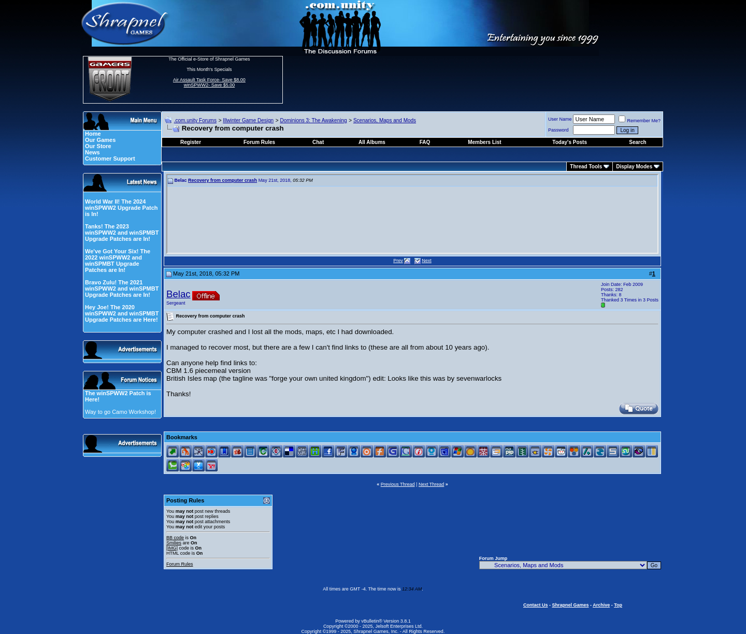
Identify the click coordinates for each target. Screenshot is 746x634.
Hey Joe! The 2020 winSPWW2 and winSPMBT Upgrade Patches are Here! (122, 313)
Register (190, 142)
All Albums (371, 142)
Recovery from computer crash (222, 180)
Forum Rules (179, 564)
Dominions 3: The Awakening (313, 120)
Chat (318, 142)
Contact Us (535, 605)
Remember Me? (640, 120)
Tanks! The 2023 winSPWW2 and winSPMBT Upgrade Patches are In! (122, 232)
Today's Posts (569, 142)
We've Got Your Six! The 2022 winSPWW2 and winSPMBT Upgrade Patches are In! (117, 260)
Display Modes (634, 166)
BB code (175, 537)
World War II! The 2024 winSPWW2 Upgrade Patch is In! (121, 207)
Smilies (173, 542)
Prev (398, 260)
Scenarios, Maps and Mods (384, 120)
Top (618, 605)
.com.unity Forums (195, 120)
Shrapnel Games (570, 605)
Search (637, 142)
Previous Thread (398, 484)
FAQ (425, 142)
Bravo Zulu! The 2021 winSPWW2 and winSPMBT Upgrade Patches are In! (122, 288)
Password (558, 130)
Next (427, 260)
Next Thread (431, 484)
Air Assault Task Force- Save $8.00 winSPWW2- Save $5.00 (209, 82)
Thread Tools (586, 166)
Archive (601, 605)
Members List (484, 142)
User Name (560, 119)
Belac (178, 294)
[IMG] (172, 548)
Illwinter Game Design (248, 120)
